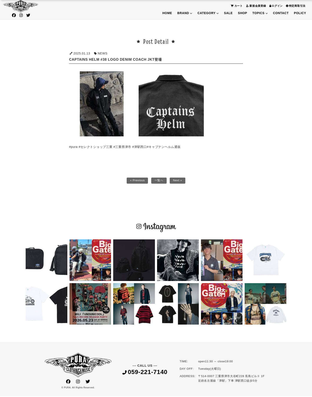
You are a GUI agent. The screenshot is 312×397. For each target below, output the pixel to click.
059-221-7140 (145, 373)
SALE (228, 13)
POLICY (300, 13)
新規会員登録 (255, 5)
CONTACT (281, 13)
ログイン (275, 5)
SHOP (242, 13)
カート (236, 5)
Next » (178, 181)
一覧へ (159, 181)
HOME (167, 13)
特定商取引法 (295, 5)
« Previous (136, 181)
